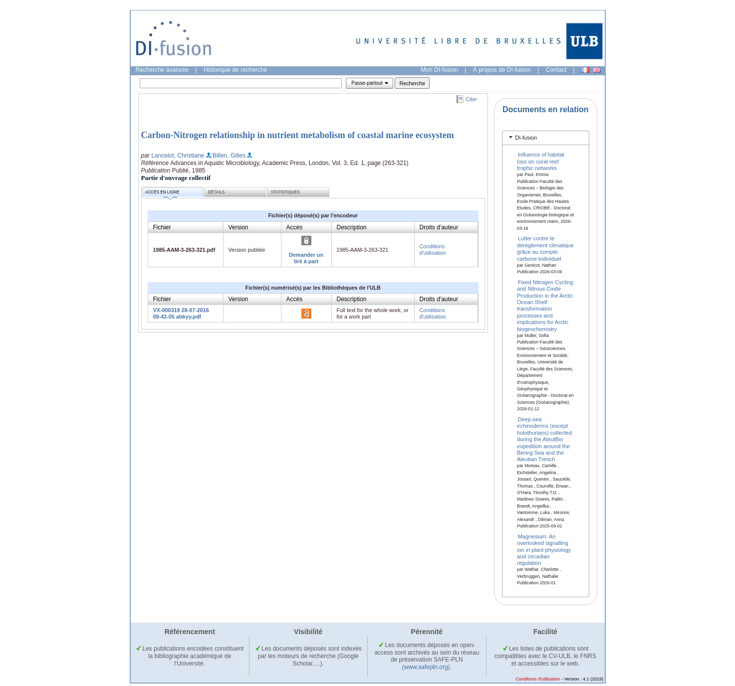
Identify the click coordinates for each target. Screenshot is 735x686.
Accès (294, 227)
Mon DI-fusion (439, 69)
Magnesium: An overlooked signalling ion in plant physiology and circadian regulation (544, 549)
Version (238, 227)
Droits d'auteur (439, 227)
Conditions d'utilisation (433, 249)
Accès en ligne (162, 193)
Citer (471, 99)
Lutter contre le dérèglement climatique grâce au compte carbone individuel (545, 248)
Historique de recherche (235, 69)
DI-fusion (526, 138)
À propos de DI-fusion (502, 69)
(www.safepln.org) (426, 667)
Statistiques (285, 192)
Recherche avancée (162, 69)
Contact (556, 69)
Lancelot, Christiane (177, 155)
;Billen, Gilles (228, 155)
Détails (216, 192)
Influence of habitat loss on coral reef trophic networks (540, 161)
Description (352, 227)
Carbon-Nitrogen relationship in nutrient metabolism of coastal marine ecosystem (297, 135)
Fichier (162, 227)
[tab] (545, 138)
